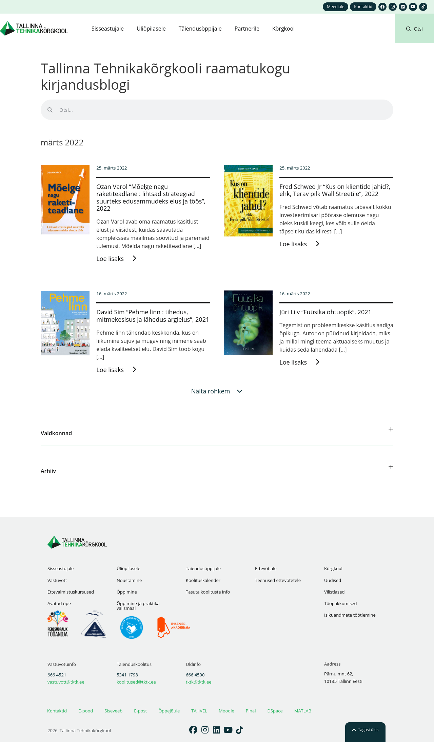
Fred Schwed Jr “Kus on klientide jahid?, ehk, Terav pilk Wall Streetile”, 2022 (334, 190)
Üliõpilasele (128, 568)
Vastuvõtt (57, 580)
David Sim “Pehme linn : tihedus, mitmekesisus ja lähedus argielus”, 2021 (152, 315)
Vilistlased (334, 592)
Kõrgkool (333, 568)
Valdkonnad (56, 433)
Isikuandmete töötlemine (350, 615)
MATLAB (302, 711)
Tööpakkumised (340, 603)
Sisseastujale (60, 568)
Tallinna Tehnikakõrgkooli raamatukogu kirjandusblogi (165, 76)
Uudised (332, 580)
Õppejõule (169, 711)
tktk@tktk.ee (199, 682)
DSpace (274, 711)
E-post (140, 711)
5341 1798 (127, 675)
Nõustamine (129, 580)
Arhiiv (48, 471)
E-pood (85, 711)
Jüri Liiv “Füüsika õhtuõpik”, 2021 (325, 312)
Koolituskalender (203, 580)
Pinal (251, 711)
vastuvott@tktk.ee (65, 682)
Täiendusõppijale (203, 568)
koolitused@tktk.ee (136, 682)
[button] (414, 36)
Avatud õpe (59, 603)
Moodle (226, 711)
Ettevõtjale (266, 568)
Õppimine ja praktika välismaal (138, 605)
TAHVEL (199, 711)
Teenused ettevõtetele (278, 580)
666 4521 (56, 675)
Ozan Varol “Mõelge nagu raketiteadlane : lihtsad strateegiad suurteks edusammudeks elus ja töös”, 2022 (150, 197)
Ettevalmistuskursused (70, 592)
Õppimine (127, 592)
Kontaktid (57, 711)
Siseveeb (113, 711)
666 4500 (195, 675)
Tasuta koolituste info (208, 592)
